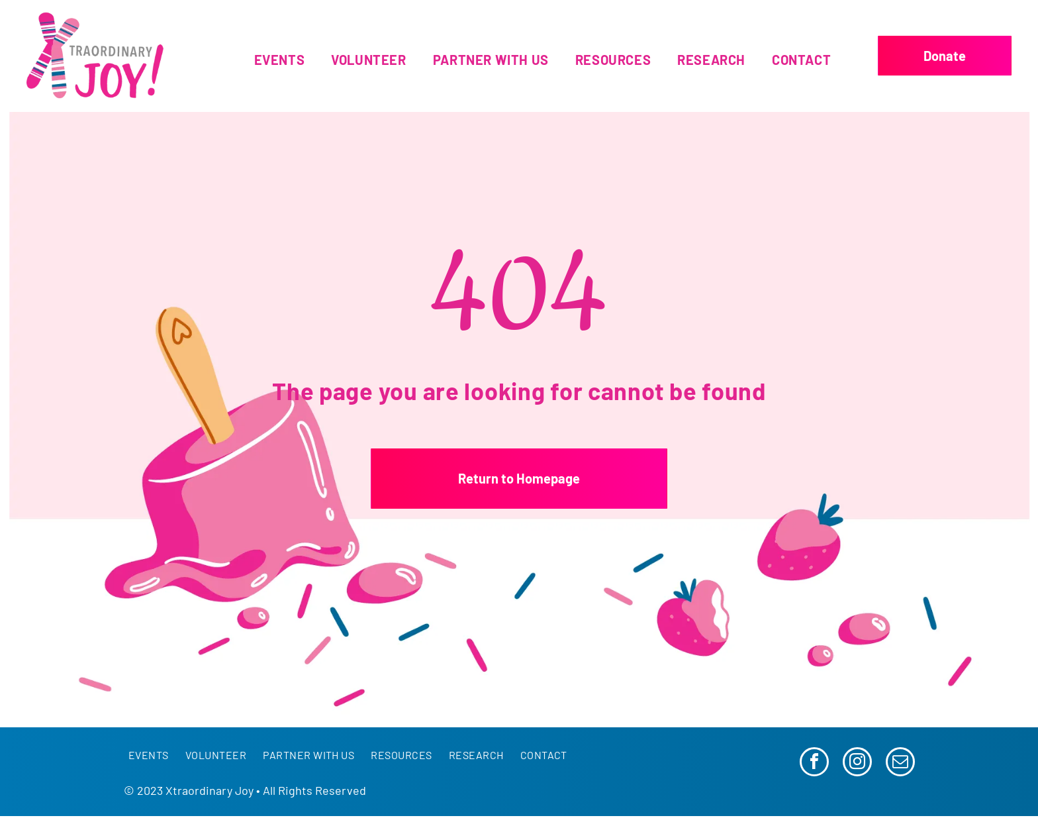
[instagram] (857, 763)
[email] (900, 763)
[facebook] (814, 763)
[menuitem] (279, 60)
